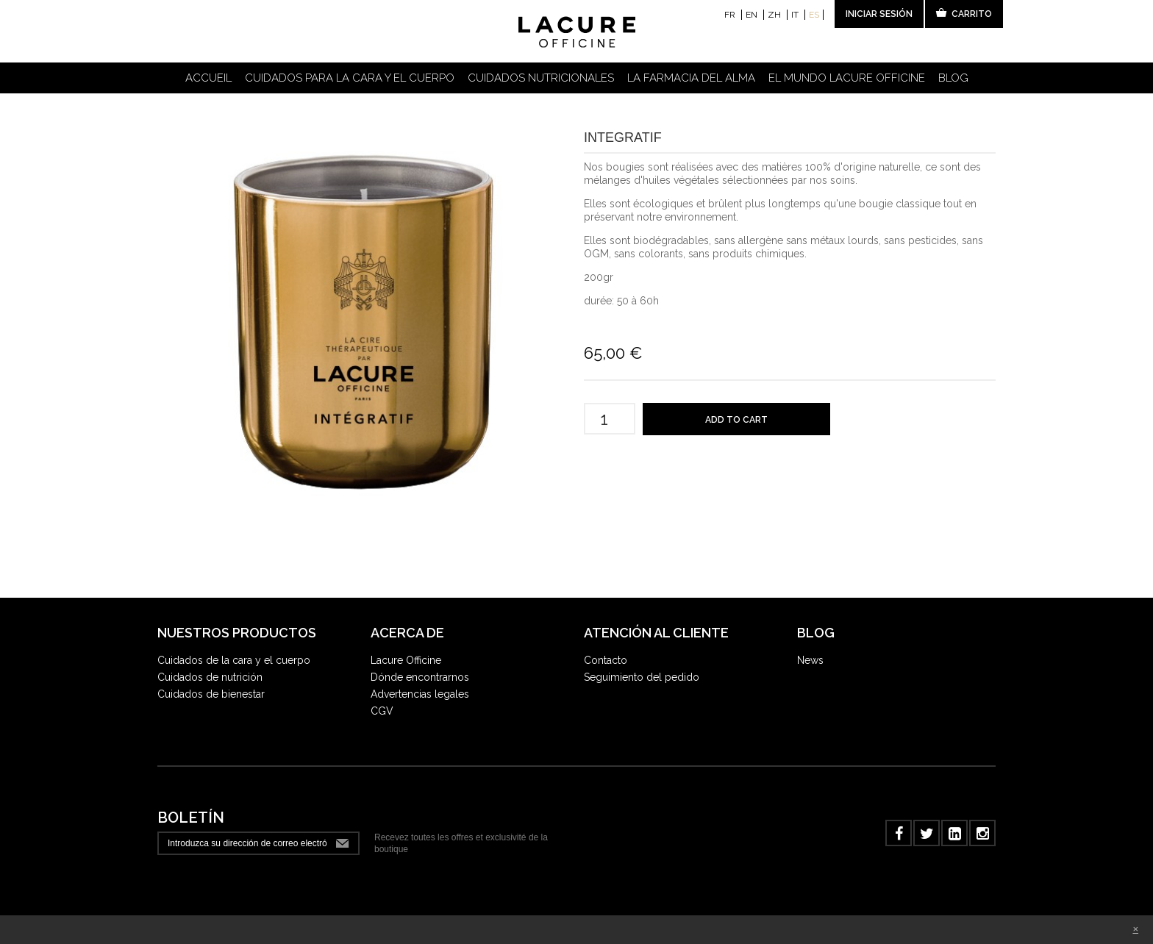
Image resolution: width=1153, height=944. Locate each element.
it (796, 15)
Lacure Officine (406, 660)
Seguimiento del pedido (641, 677)
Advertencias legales (420, 694)
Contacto (605, 660)
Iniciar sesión (879, 14)
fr (731, 15)
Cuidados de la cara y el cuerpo (233, 660)
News (810, 660)
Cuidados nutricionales (541, 78)
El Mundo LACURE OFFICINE (846, 78)
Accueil (208, 78)
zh (775, 15)
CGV (382, 711)
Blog (953, 78)
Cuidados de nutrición (210, 677)
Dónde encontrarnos (420, 677)
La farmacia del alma (691, 78)
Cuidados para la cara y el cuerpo (349, 78)
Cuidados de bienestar (211, 694)
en (753, 15)
